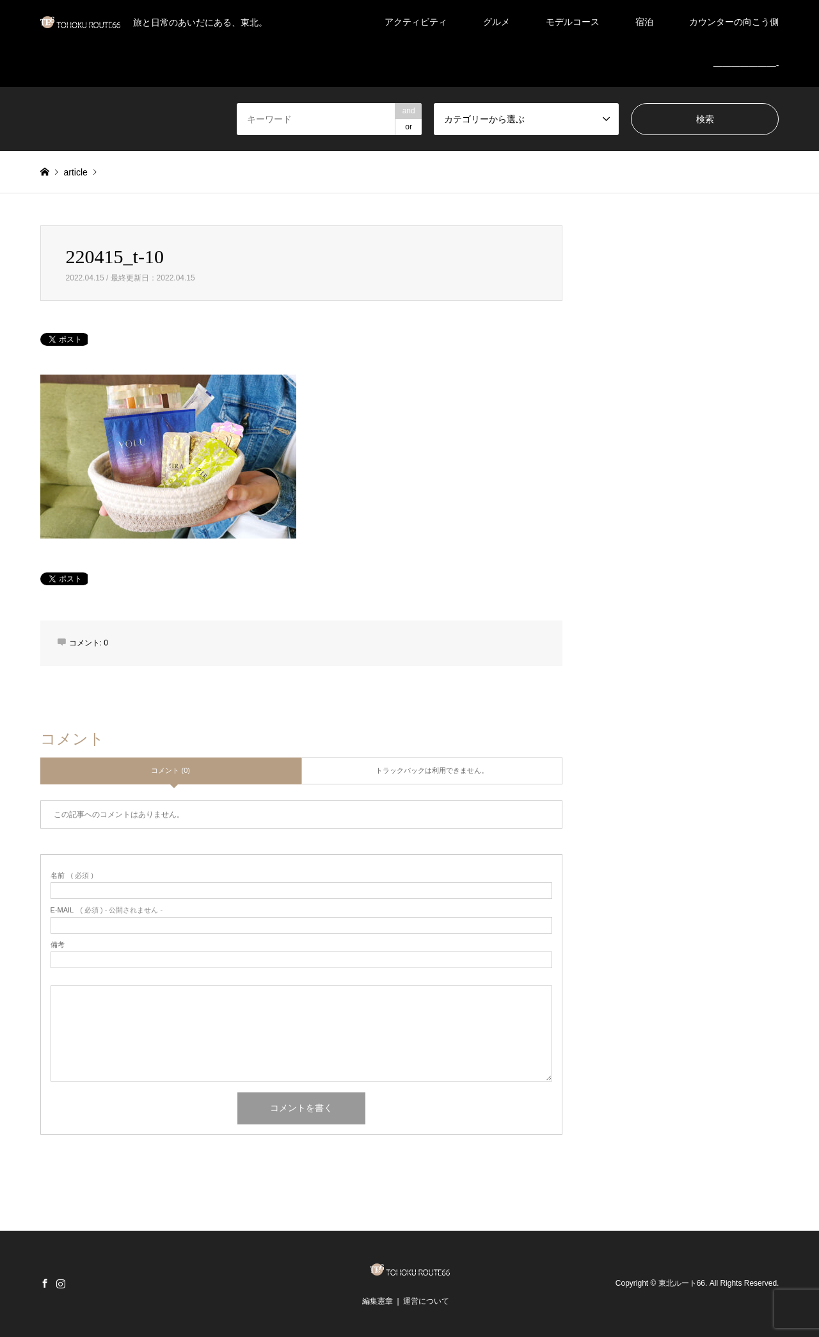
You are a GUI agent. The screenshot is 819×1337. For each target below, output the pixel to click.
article (75, 172)
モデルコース (573, 22)
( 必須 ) (72, 875)
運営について (426, 1301)
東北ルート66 (681, 1283)
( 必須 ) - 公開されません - (107, 910)
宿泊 (644, 22)
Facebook (44, 1283)
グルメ (496, 22)
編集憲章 (377, 1301)
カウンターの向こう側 (734, 22)
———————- (746, 65)
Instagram (60, 1283)
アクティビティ (416, 22)
